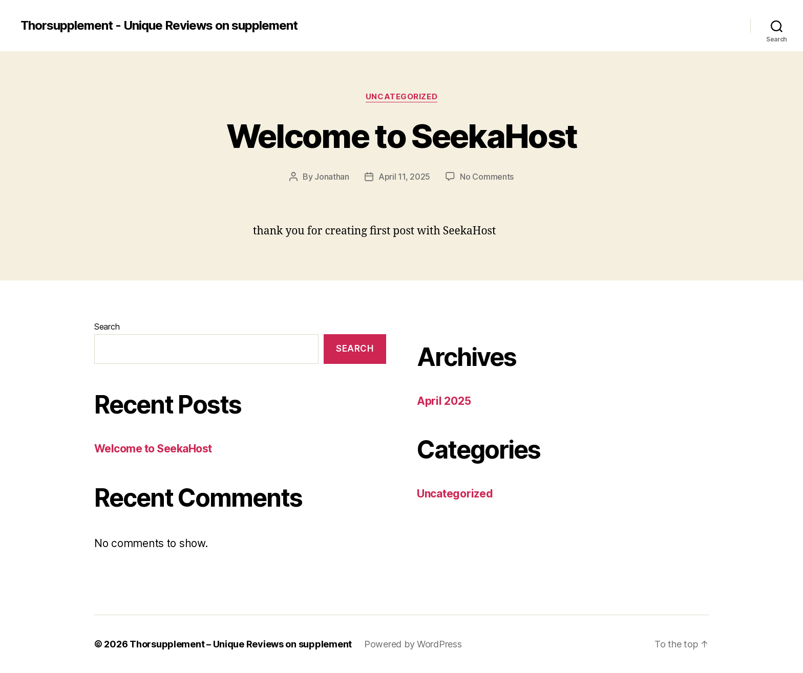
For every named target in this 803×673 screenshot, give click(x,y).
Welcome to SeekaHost (401, 136)
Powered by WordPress (413, 644)
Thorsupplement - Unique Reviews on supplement (159, 25)
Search (106, 326)
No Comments (487, 176)
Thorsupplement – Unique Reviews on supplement (241, 644)
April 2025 (444, 401)
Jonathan (331, 176)
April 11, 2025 (404, 176)
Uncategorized (401, 96)
